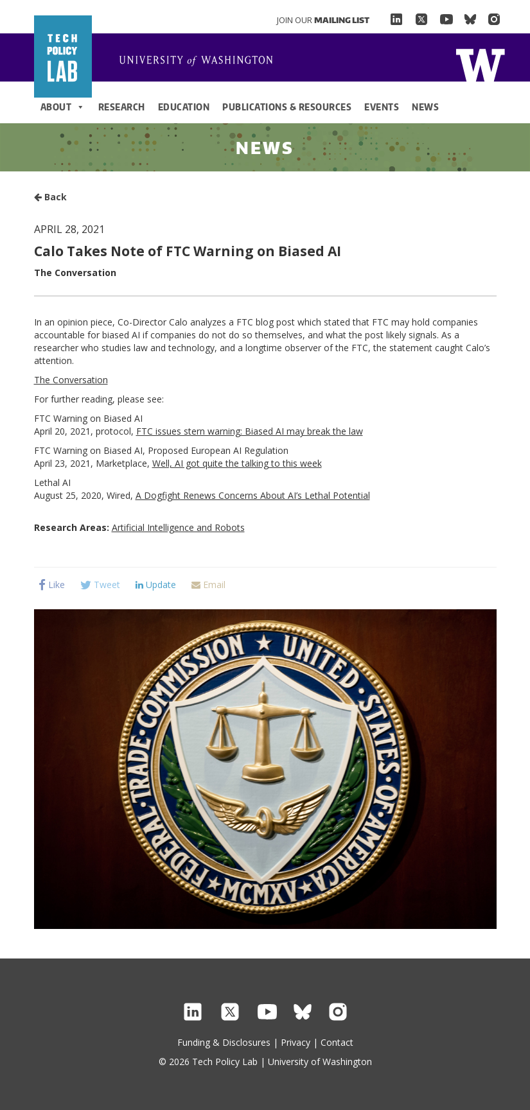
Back (50, 197)
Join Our (323, 20)
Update (156, 584)
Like (52, 584)
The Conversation (71, 380)
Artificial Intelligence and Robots (178, 527)
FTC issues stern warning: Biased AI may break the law (249, 431)
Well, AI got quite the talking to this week (237, 463)
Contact (337, 1042)
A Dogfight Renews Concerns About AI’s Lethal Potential (253, 495)
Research (121, 107)
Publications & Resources (286, 107)
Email (208, 584)
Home (201, 61)
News (425, 107)
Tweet (100, 584)
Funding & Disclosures (223, 1042)
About (62, 107)
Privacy (295, 1042)
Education (184, 107)
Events (381, 107)
